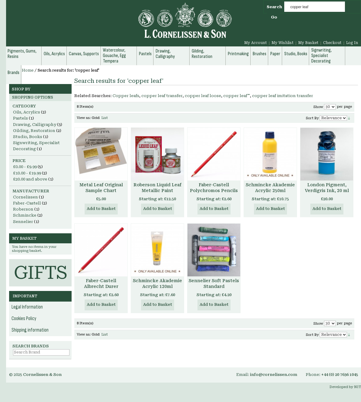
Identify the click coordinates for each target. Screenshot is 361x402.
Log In (352, 43)
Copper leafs (126, 95)
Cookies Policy (24, 319)
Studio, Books (27, 136)
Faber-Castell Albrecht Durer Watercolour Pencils (101, 286)
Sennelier (23, 221)
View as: (84, 118)
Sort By (312, 118)
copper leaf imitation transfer (282, 95)
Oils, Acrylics (26, 112)
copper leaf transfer (162, 95)
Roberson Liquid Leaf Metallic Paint (157, 187)
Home (28, 70)
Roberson (23, 209)
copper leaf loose (203, 95)
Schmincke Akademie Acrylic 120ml (157, 283)
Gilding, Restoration (34, 130)
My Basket (308, 43)
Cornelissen (25, 197)
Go (274, 17)
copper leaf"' (236, 95)
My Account (255, 43)
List (104, 118)
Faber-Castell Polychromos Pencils (214, 187)
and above (30, 179)
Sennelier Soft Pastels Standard (214, 283)
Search (274, 7)
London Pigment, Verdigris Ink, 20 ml (327, 187)
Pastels (20, 118)
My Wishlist (283, 43)
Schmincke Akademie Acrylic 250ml (270, 187)
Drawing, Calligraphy (34, 124)
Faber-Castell (27, 203)
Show (318, 107)
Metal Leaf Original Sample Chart (101, 187)
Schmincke (24, 215)
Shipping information (30, 330)
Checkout (332, 43)
